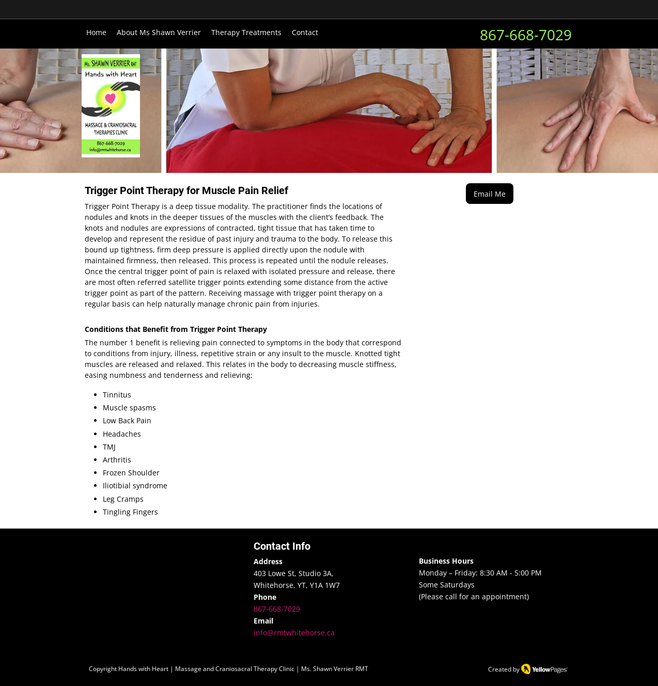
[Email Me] (489, 193)
